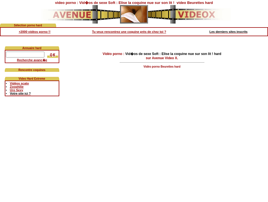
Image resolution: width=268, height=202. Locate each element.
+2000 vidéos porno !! (34, 31)
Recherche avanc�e (32, 60)
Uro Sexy (16, 90)
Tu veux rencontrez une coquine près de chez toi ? (129, 31)
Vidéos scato (19, 83)
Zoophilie (17, 86)
